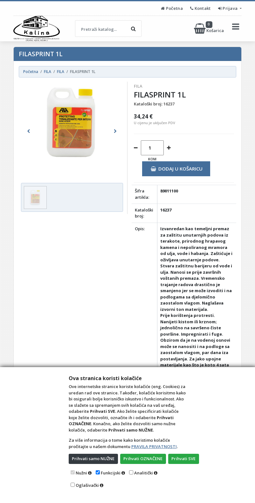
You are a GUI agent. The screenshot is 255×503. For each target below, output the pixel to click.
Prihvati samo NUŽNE (93, 458)
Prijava (228, 8)
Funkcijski (111, 473)
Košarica (209, 28)
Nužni (81, 473)
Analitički (143, 473)
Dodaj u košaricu (177, 168)
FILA (138, 86)
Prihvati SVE (183, 458)
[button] (28, 131)
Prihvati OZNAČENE (142, 458)
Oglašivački (87, 485)
